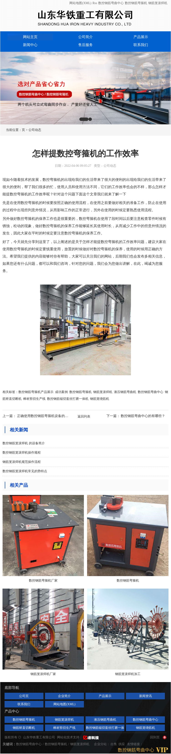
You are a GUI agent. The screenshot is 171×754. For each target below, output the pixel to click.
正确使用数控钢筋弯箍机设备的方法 (44, 416)
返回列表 (84, 416)
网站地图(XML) (80, 3)
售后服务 (85, 45)
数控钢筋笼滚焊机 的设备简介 (24, 443)
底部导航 (12, 688)
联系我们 (140, 45)
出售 (114, 744)
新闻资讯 (145, 696)
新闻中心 (30, 45)
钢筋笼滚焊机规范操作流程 (22, 462)
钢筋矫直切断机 (24, 727)
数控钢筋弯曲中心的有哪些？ (143, 416)
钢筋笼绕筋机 (99, 398)
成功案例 (61, 392)
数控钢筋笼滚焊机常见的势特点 (25, 471)
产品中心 (12, 711)
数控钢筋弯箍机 (136, 3)
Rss (95, 3)
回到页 (155, 737)
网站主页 (30, 37)
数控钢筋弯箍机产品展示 (35, 392)
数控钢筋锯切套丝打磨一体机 (67, 398)
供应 (122, 744)
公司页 (24, 696)
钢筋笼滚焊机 (157, 3)
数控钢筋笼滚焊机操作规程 (22, 452)
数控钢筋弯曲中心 (111, 3)
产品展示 (140, 37)
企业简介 (64, 696)
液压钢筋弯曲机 (125, 392)
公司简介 (85, 37)
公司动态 (34, 130)
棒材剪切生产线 (34, 398)
